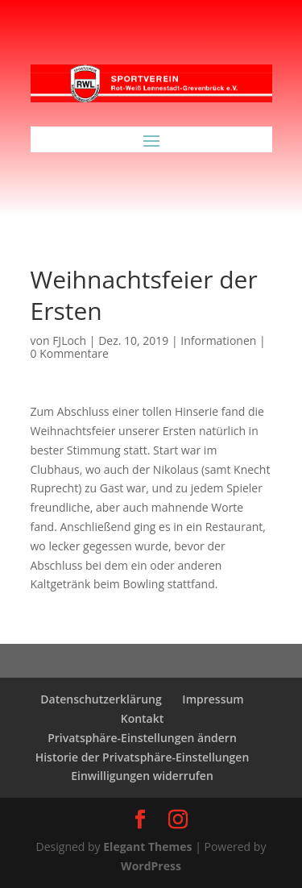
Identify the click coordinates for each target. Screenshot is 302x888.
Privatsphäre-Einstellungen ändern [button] (142, 737)
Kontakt (142, 718)
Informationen (218, 340)
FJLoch (69, 340)
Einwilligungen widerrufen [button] (142, 775)
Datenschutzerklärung (100, 699)
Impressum (212, 699)
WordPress (151, 865)
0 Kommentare (70, 353)
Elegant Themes (147, 846)
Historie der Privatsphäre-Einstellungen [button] (142, 757)
